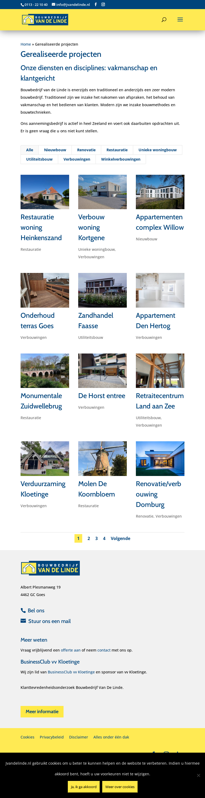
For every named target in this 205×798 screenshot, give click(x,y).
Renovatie (86, 153)
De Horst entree (101, 395)
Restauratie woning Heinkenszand (41, 229)
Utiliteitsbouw (40, 162)
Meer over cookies (120, 786)
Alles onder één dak (111, 737)
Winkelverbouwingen (120, 162)
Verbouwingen (77, 162)
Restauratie (117, 153)
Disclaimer (78, 737)
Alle (30, 153)
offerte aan (71, 650)
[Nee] (198, 775)
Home (26, 44)
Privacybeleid (52, 737)
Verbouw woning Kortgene (91, 229)
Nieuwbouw (55, 153)
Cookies (27, 737)
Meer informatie (42, 711)
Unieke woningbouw (157, 153)
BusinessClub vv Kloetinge (71, 671)
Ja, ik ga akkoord (84, 786)
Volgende (121, 538)
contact (104, 650)
